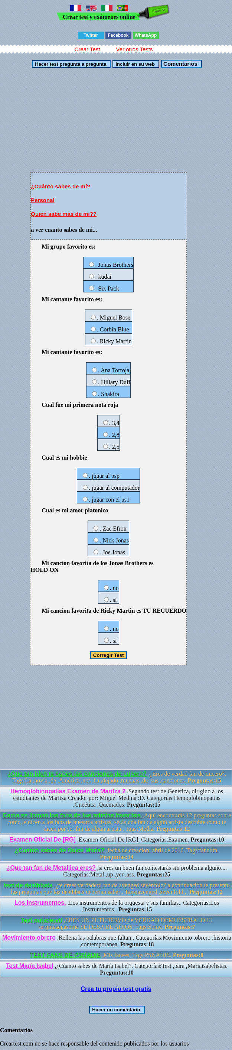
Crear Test (87, 49)
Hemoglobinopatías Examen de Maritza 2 (67, 791)
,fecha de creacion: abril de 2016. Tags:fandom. (117, 853)
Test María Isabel (29, 966)
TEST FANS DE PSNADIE (65, 955)
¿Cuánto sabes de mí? (60, 186)
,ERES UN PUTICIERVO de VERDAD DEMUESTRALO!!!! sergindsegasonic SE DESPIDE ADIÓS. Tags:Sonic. (117, 923)
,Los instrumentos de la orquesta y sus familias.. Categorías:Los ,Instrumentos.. (116, 906)
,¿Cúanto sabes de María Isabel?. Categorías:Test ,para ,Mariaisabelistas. (117, 969)
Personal (42, 200)
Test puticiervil (41, 920)
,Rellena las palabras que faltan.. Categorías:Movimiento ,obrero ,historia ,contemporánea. (116, 940)
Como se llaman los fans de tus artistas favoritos (73, 815)
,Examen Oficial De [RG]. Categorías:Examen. (116, 839)
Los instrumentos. (40, 903)
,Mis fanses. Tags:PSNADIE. (116, 955)
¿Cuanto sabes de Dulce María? (60, 850)
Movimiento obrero (29, 937)
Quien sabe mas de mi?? (64, 214)
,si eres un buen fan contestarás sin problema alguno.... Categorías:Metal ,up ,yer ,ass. (117, 871)
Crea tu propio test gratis (116, 989)
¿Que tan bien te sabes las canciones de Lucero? (77, 774)
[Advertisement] (116, 120)
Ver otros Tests (134, 49)
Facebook (118, 35)
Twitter (91, 35)
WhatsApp (146, 35)
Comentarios (179, 64)
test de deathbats (29, 885)
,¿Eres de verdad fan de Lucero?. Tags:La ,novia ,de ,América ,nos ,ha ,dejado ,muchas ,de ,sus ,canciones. (116, 777)
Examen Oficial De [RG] (42, 839)
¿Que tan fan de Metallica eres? (51, 868)
